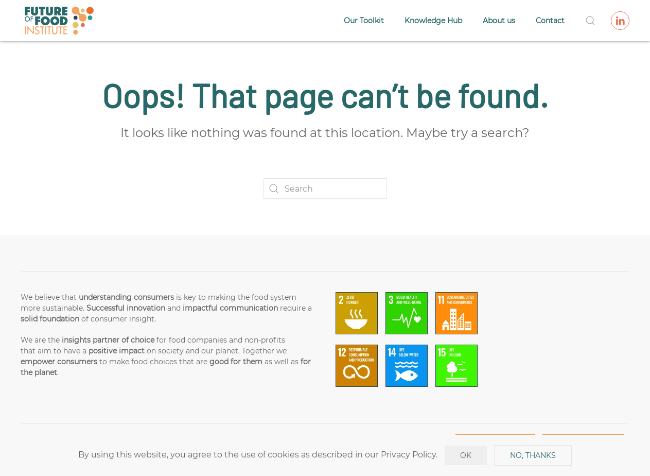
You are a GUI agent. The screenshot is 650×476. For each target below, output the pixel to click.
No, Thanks (533, 455)
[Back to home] (59, 20)
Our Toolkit (364, 20)
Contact (550, 20)
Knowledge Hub (433, 20)
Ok (465, 455)
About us (499, 20)
